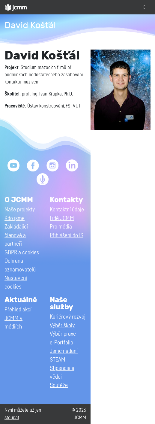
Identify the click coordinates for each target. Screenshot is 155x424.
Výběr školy (62, 326)
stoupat (11, 417)
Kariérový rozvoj (67, 317)
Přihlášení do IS (66, 235)
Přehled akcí (17, 310)
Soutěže (59, 385)
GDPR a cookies (21, 253)
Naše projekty (19, 210)
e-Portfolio (61, 343)
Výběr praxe (63, 334)
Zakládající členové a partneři (16, 235)
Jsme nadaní (64, 351)
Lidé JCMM (62, 218)
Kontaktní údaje (67, 210)
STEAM (57, 360)
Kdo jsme (14, 218)
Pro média (61, 227)
